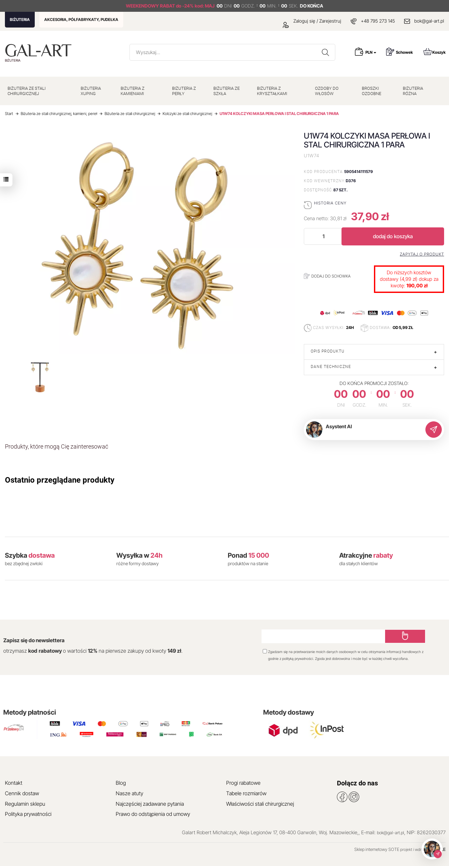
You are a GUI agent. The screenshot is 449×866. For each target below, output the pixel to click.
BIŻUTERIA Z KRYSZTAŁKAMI (272, 91)
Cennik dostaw (22, 793)
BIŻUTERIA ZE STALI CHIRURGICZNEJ (27, 91)
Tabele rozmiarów (246, 793)
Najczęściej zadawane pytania (150, 803)
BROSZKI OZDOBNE (371, 91)
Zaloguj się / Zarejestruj (312, 21)
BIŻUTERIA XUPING (91, 91)
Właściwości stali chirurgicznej (260, 803)
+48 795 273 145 (378, 21)
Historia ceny (330, 203)
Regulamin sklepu (25, 803)
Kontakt (13, 782)
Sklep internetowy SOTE (376, 849)
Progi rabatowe (243, 782)
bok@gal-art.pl (429, 21)
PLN (370, 52)
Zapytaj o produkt (422, 254)
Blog (121, 782)
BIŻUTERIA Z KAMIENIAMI (133, 91)
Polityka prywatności (28, 814)
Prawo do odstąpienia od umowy (153, 814)
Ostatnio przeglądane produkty (59, 480)
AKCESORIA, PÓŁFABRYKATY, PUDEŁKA (81, 19)
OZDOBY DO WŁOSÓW (327, 91)
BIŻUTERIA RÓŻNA (413, 91)
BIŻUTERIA (20, 19)
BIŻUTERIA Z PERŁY (184, 91)
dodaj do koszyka (393, 236)
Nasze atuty (129, 793)
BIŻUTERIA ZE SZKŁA (226, 91)
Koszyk (434, 52)
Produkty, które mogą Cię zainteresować (56, 446)
